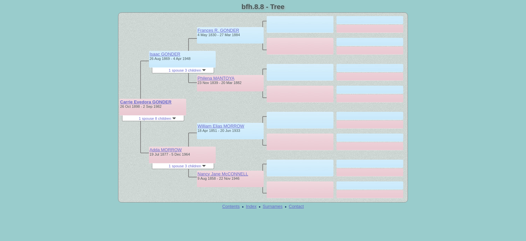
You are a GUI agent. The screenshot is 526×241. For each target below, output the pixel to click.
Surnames (272, 206)
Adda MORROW (166, 149)
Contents (231, 206)
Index (251, 206)
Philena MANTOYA (216, 78)
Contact (296, 206)
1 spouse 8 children (157, 118)
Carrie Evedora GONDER (145, 101)
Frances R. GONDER (218, 30)
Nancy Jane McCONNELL (223, 173)
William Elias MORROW (221, 126)
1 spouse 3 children (187, 70)
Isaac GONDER (165, 54)
